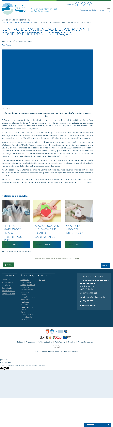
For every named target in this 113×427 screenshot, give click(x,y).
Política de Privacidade (26, 342)
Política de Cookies (45, 342)
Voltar (9, 265)
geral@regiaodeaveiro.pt (97, 297)
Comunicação (14, 22)
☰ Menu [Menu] (108, 8)
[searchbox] (95, 10)
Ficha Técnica (60, 342)
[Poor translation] (6, 368)
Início (4, 22)
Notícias (26, 22)
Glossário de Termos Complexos (80, 342)
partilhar (105, 265)
